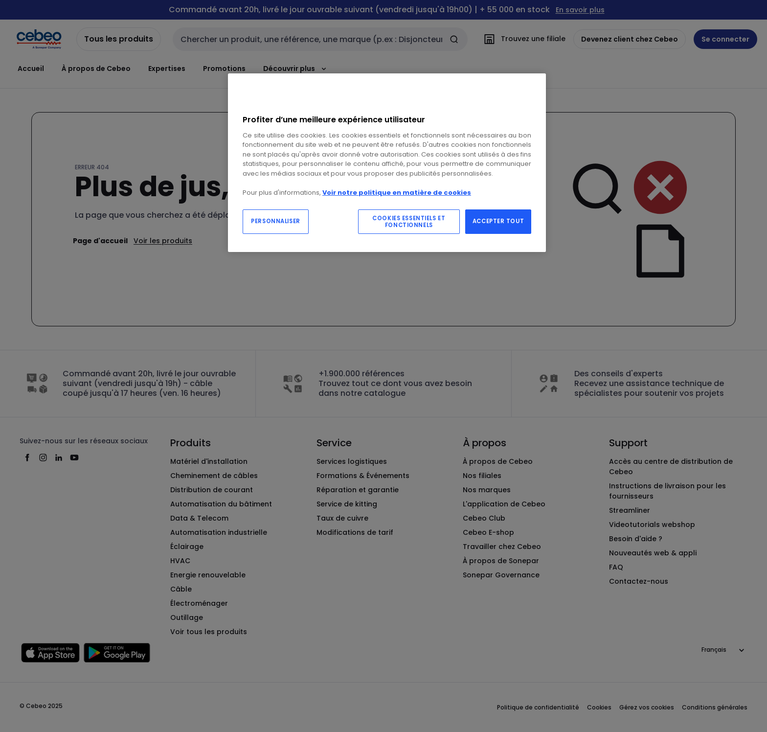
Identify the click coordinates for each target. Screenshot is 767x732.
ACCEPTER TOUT (498, 221)
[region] (387, 162)
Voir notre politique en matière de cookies (396, 192)
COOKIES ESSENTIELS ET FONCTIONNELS (408, 221)
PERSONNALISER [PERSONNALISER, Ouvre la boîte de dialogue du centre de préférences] (275, 221)
